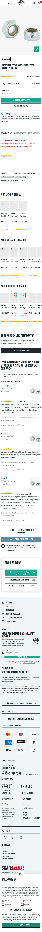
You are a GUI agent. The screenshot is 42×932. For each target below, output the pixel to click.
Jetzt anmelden (22, 657)
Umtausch (8, 610)
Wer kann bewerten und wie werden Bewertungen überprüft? (19, 375)
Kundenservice (9, 621)
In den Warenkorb (21, 100)
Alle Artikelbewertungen (9, 812)
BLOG (25, 813)
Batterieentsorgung (7, 816)
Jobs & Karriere (27, 806)
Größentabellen (11, 614)
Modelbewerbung (28, 808)
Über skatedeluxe (28, 804)
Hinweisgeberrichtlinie (9, 859)
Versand (7, 603)
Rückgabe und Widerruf (9, 808)
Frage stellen (21, 351)
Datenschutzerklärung (9, 854)
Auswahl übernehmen (21, 910)
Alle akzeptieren (21, 925)
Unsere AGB (5, 851)
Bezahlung (5, 804)
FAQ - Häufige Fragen (8, 814)
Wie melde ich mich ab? (29, 662)
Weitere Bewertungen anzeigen (21, 531)
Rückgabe (7, 607)
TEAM (25, 815)
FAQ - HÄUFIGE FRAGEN (12, 618)
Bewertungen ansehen (33, 76)
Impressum (6, 845)
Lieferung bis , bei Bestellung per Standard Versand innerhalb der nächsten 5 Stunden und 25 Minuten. (21, 117)
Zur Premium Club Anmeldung (21, 703)
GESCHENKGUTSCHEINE (31, 818)
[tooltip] (39, 83)
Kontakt (4, 818)
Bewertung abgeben (21, 539)
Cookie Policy (5, 856)
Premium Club (20, 545)
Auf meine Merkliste (20, 106)
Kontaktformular (33, 774)
